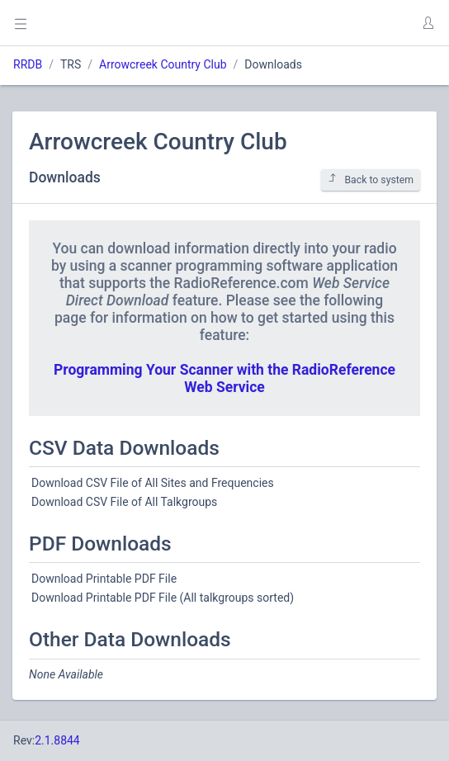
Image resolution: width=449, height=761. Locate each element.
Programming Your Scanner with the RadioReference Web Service (224, 378)
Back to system (371, 179)
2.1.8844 (57, 740)
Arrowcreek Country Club (163, 64)
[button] (427, 23)
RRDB (27, 64)
